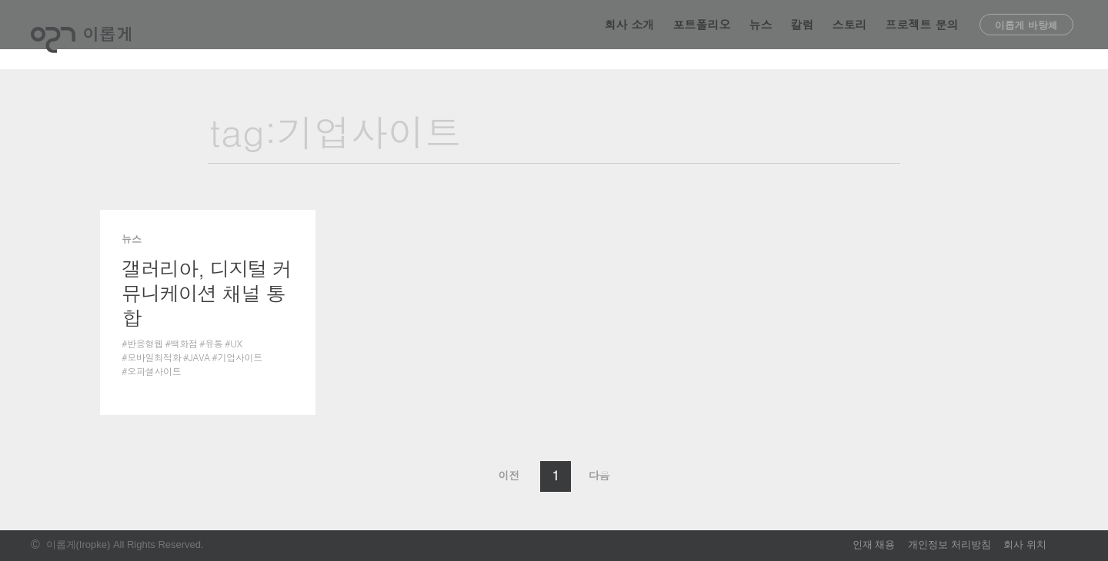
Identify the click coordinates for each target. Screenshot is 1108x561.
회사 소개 (630, 34)
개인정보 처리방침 (949, 544)
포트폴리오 (702, 34)
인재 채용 (874, 544)
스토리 (850, 34)
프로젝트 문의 (922, 34)
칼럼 (802, 34)
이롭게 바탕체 (1026, 35)
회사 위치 (1024, 544)
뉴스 (761, 34)
